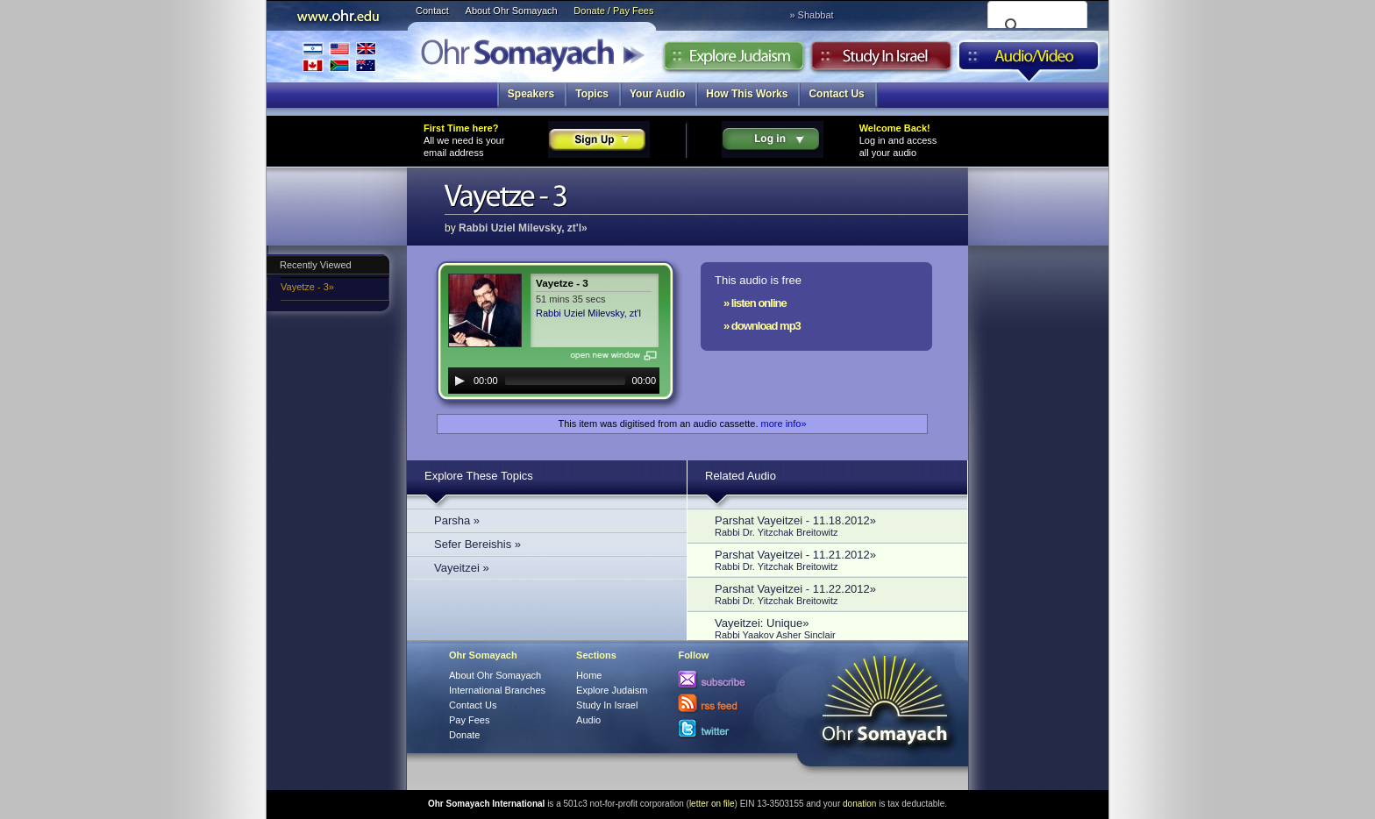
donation (859, 803)
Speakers (531, 94)
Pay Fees (469, 720)
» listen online (755, 303)
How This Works (746, 94)
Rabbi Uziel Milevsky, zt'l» (523, 228)
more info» (784, 423)
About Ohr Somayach (512, 10)
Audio (1029, 60)
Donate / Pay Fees (613, 10)
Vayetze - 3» (307, 286)
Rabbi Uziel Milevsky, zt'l (588, 313)
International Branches (339, 56)
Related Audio (740, 475)
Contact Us (836, 94)
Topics (592, 94)
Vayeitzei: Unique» (832, 628)
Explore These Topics (478, 475)
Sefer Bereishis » (477, 544)
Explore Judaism (733, 60)
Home (589, 675)
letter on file (712, 803)
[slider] (565, 380)
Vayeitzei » (461, 567)
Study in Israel (881, 60)
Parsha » (457, 520)
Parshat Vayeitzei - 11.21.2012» (832, 560)
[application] (553, 380)
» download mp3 (762, 325)
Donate (464, 735)
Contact (432, 10)
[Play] (459, 381)
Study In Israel (607, 705)
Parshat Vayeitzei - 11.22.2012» (832, 594)
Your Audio (657, 94)
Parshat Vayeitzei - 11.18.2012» (832, 526)
